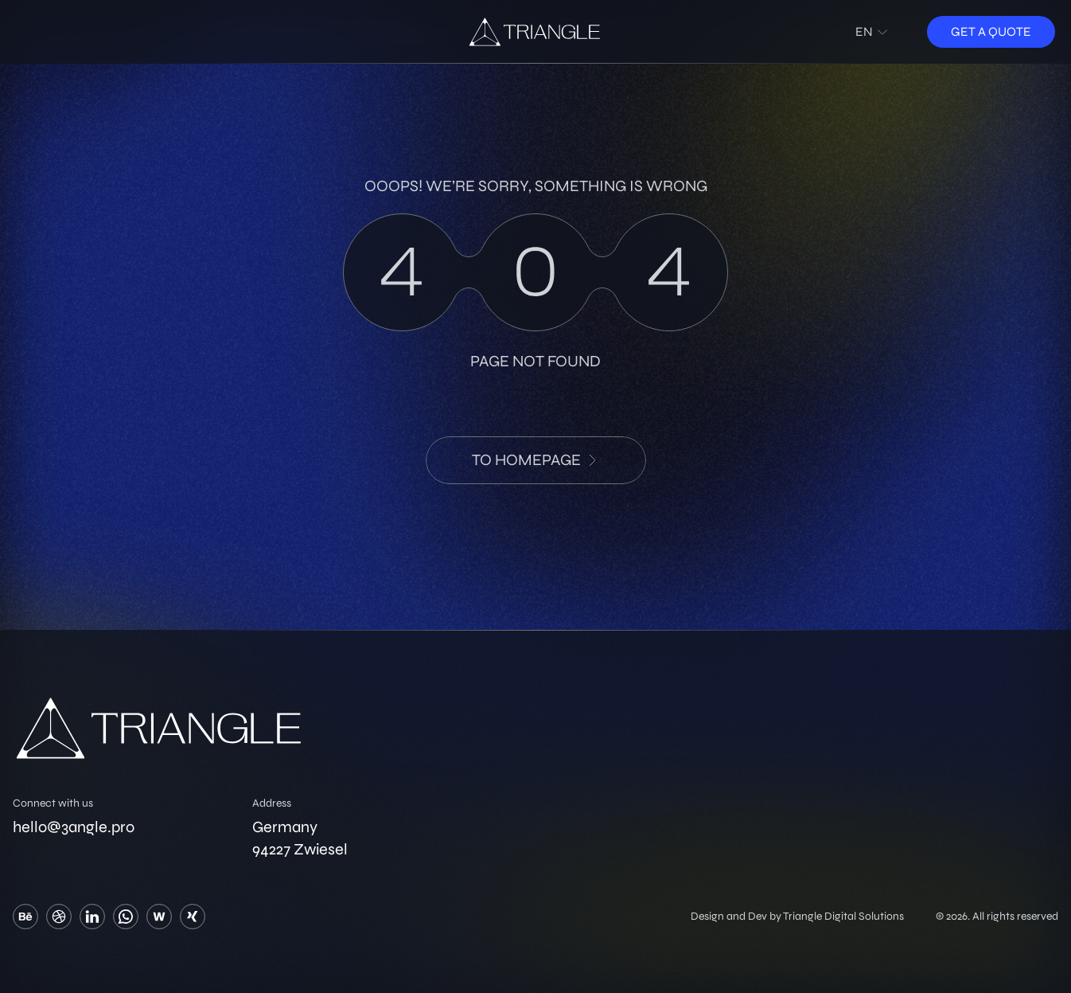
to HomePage (536, 460)
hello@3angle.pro (73, 827)
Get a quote (991, 31)
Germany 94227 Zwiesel (300, 838)
